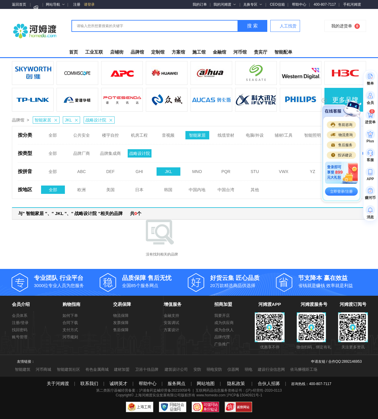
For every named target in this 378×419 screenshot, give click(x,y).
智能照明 (312, 133)
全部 (53, 133)
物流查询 (341, 134)
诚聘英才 (118, 383)
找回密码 (19, 330)
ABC (81, 169)
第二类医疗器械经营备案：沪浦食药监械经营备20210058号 (143, 390)
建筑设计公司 (176, 369)
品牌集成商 (110, 151)
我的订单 (200, 4)
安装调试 (171, 322)
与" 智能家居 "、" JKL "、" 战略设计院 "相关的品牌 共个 (79, 213)
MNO (197, 169)
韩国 (168, 188)
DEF (110, 169)
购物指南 (71, 304)
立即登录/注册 (341, 191)
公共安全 (81, 133)
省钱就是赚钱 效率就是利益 (331, 281)
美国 (110, 188)
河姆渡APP (269, 304)
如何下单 (70, 315)
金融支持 (171, 315)
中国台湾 (226, 188)
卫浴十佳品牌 (146, 369)
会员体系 (19, 315)
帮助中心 (299, 4)
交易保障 (122, 304)
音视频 (168, 133)
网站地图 (206, 383)
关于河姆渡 (58, 383)
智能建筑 (22, 369)
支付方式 (70, 330)
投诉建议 (341, 155)
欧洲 (81, 188)
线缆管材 (226, 133)
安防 (197, 369)
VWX (283, 169)
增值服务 (173, 304)
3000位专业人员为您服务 (67, 281)
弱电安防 (214, 369)
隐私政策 (236, 383)
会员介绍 (21, 304)
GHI (139, 169)
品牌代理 (222, 337)
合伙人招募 (269, 383)
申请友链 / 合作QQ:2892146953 (336, 361)
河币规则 (70, 337)
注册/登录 (20, 322)
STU (255, 169)
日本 (139, 188)
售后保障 (121, 330)
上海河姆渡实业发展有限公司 (158, 395)
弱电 (248, 369)
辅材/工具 (284, 133)
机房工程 (139, 133)
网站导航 (55, 4)
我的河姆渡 (224, 4)
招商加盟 (223, 304)
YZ (312, 169)
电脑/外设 (255, 133)
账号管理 (19, 337)
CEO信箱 (277, 4)
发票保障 (121, 322)
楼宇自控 (110, 133)
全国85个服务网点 (155, 281)
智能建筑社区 (68, 369)
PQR (225, 169)
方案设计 (171, 330)
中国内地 (197, 188)
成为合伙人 (224, 330)
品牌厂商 (81, 151)
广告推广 (222, 344)
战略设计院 (99, 120)
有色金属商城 (97, 369)
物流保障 (121, 315)
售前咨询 (341, 124)
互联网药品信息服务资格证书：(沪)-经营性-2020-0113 (239, 390)
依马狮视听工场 (303, 369)
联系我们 (89, 383)
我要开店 (222, 315)
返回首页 (19, 4)
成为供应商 (224, 322)
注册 (76, 4)
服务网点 (176, 383)
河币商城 (43, 369)
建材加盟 (121, 369)
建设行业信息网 (271, 369)
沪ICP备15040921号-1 (244, 395)
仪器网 (233, 369)
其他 (255, 188)
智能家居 (47, 120)
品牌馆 (18, 120)
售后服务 (341, 145)
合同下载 (70, 322)
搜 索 (252, 25)
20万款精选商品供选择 (243, 281)
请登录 (89, 4)
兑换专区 (252, 4)
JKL (72, 120)
